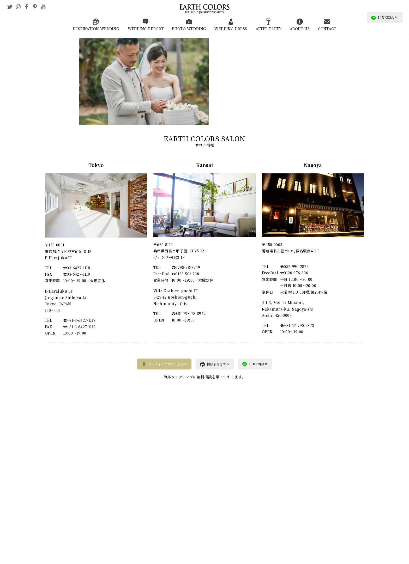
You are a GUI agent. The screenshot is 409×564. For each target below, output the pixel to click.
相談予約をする (215, 364)
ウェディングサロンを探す (164, 364)
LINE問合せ (384, 17)
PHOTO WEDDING (189, 28)
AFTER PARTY (268, 28)
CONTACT (327, 28)
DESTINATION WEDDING (96, 28)
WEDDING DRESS (230, 28)
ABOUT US (300, 28)
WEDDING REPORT (146, 28)
